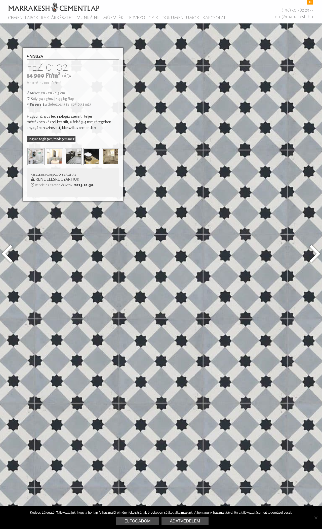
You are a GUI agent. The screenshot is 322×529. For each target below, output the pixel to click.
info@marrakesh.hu (293, 16)
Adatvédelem (185, 521)
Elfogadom (138, 521)
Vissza (35, 57)
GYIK (153, 17)
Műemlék (113, 17)
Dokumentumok (180, 17)
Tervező (136, 17)
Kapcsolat (214, 17)
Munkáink (88, 17)
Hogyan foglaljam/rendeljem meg (50, 139)
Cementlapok (23, 17)
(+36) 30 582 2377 (297, 10)
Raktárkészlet (57, 17)
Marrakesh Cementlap (53, 7)
